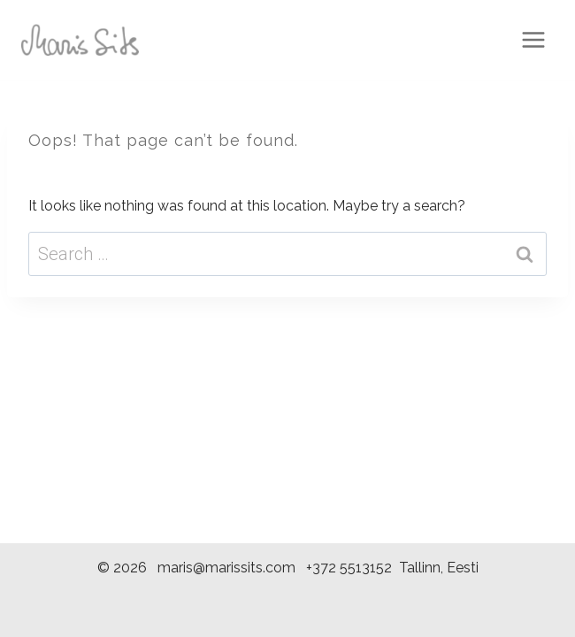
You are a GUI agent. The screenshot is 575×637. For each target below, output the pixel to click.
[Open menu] (533, 39)
